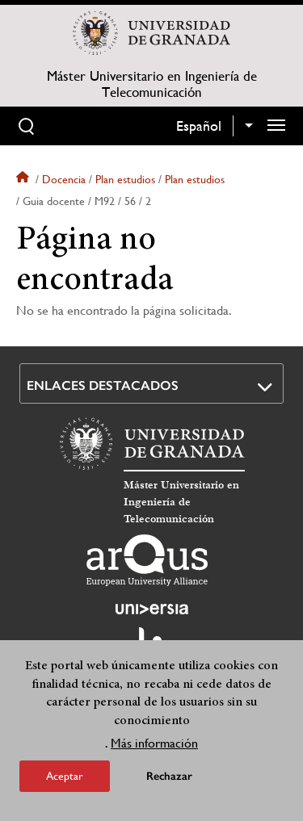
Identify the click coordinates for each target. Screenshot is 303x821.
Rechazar (169, 776)
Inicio (24, 179)
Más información (154, 743)
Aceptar (64, 775)
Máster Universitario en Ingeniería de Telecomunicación (152, 84)
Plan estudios (125, 179)
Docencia (64, 179)
